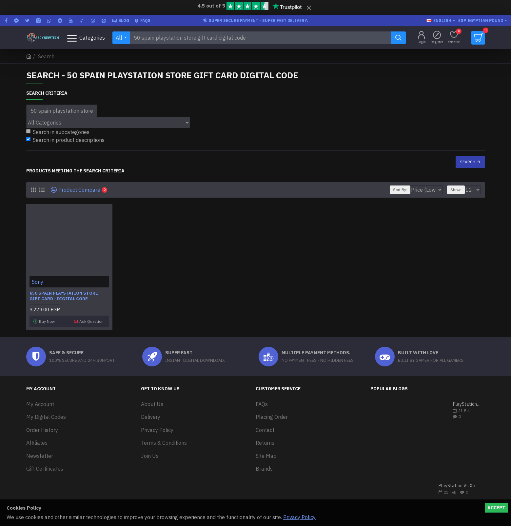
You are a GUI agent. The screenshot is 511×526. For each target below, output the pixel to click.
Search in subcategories (57, 132)
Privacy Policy (299, 517)
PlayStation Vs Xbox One (460, 483)
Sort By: (397, 189)
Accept (496, 508)
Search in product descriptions (65, 140)
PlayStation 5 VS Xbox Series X (467, 401)
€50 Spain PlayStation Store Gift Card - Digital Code (63, 296)
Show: (458, 189)
